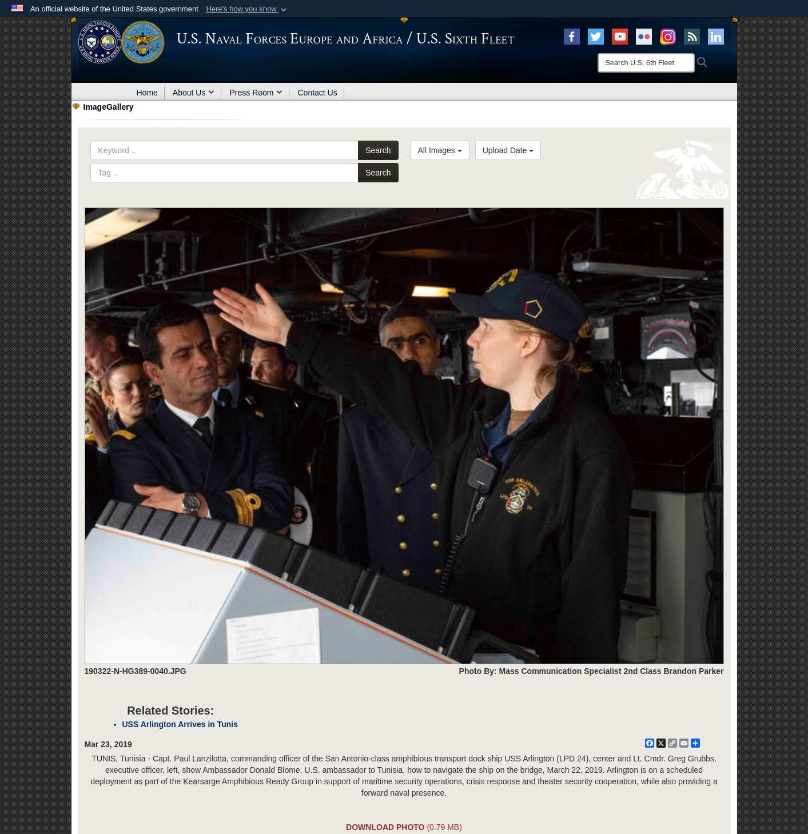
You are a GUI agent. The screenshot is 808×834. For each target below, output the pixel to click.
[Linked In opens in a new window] (716, 36)
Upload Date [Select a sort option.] (508, 150)
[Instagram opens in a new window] (668, 36)
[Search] (646, 63)
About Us (194, 92)
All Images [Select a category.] (439, 150)
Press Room (255, 92)
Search (378, 150)
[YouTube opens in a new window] (620, 36)
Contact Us (317, 92)
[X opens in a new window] (596, 36)
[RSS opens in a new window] (692, 36)
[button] (247, 9)
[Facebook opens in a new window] (572, 36)
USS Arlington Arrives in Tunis (180, 724)
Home (147, 92)
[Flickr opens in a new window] (644, 36)
